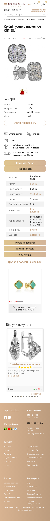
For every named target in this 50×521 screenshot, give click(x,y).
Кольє (6, 465)
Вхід (29, 483)
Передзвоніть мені (38, 9)
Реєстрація (31, 490)
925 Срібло (35, 193)
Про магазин (9, 490)
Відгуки (7, 501)
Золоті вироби (32, 450)
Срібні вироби (32, 446)
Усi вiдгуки (37, 393)
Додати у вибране (37, 38)
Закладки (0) (32, 486)
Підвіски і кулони (10, 457)
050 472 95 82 (32, 415)
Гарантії (7, 494)
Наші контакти (9, 486)
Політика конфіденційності (33, 502)
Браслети (7, 461)
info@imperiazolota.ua (35, 434)
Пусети (33, 229)
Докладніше (13, 375)
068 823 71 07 (32, 418)
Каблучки (7, 446)
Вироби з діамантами (35, 454)
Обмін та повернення (12, 497)
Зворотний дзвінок (34, 494)
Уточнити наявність (25, 122)
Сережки (7, 450)
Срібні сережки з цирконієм (25, 364)
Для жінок (35, 234)
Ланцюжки (8, 454)
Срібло (33, 183)
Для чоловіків (32, 465)
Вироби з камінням (34, 457)
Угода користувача (34, 497)
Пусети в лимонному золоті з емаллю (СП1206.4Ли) (25, 308)
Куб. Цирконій (34, 210)
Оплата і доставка (11, 483)
